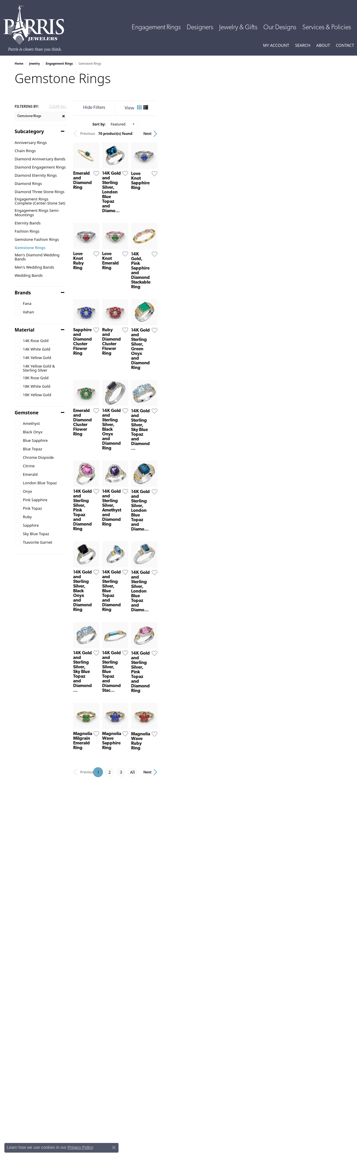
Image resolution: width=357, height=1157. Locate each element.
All (224, 1025)
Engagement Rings (156, 27)
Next (332, 133)
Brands (23, 292)
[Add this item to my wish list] (156, 235)
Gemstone (27, 412)
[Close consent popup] (114, 1147)
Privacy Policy (80, 1147)
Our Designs (279, 27)
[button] (276, 45)
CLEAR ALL (57, 106)
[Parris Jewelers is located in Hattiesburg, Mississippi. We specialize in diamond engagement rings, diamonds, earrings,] (36, 28)
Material (24, 329)
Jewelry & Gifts (238, 27)
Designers (200, 27)
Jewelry (34, 63)
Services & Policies (326, 27)
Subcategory (29, 131)
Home (19, 63)
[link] (345, 45)
